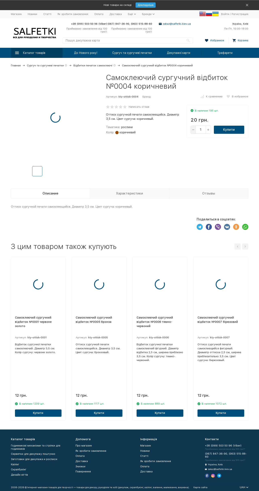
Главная (16, 65)
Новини (32, 14)
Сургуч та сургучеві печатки (132, 52)
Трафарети (224, 52)
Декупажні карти (178, 52)
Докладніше (146, 4)
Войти (225, 14)
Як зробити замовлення (72, 14)
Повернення (83, 471)
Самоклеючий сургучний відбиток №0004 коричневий (157, 65)
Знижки (80, 466)
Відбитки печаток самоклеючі (92, 65)
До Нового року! (85, 52)
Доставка (115, 14)
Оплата (98, 14)
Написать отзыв (139, 106)
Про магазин (83, 445)
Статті (47, 14)
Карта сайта (200, 487)
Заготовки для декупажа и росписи (34, 459)
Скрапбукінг (18, 469)
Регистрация (240, 14)
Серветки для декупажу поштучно (33, 453)
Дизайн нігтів (19, 474)
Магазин (16, 14)
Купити (229, 130)
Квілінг (15, 464)
